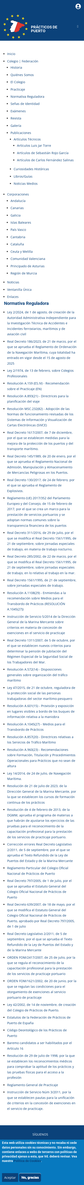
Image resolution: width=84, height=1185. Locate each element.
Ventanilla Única (19, 289)
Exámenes (18, 111)
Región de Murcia (24, 273)
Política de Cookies (27, 1165)
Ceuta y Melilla (22, 251)
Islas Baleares (21, 222)
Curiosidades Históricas (31, 169)
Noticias (13, 282)
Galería (16, 125)
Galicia (16, 215)
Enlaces (13, 297)
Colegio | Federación (22, 61)
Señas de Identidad (25, 104)
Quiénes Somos (22, 75)
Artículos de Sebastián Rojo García (43, 153)
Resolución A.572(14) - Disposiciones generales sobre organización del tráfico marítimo (37, 674)
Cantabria (18, 237)
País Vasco (18, 229)
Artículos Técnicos (27, 139)
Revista (16, 118)
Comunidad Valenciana (28, 259)
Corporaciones (18, 194)
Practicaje (18, 89)
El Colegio (18, 82)
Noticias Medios (26, 183)
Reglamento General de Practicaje (32, 1085)
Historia (16, 67)
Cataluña (17, 244)
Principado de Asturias (28, 266)
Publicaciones (21, 133)
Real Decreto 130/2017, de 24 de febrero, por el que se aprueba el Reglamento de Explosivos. (41, 485)
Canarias (17, 208)
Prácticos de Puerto (44, 29)
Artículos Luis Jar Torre (34, 145)
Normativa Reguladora (27, 96)
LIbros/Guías (23, 176)
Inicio (11, 54)
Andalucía (18, 201)
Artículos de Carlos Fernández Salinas (45, 160)
